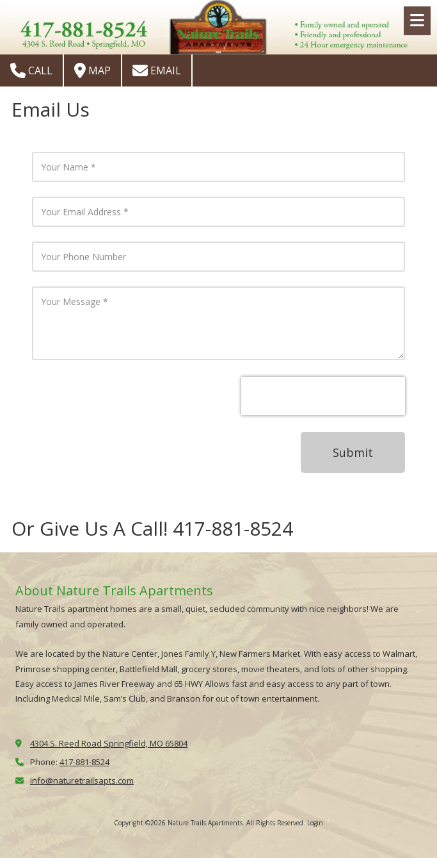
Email (156, 70)
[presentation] (323, 396)
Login (315, 822)
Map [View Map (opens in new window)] (92, 70)
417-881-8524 (84, 762)
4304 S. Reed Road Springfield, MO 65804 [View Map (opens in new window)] (108, 743)
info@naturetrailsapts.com (82, 780)
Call (31, 70)
